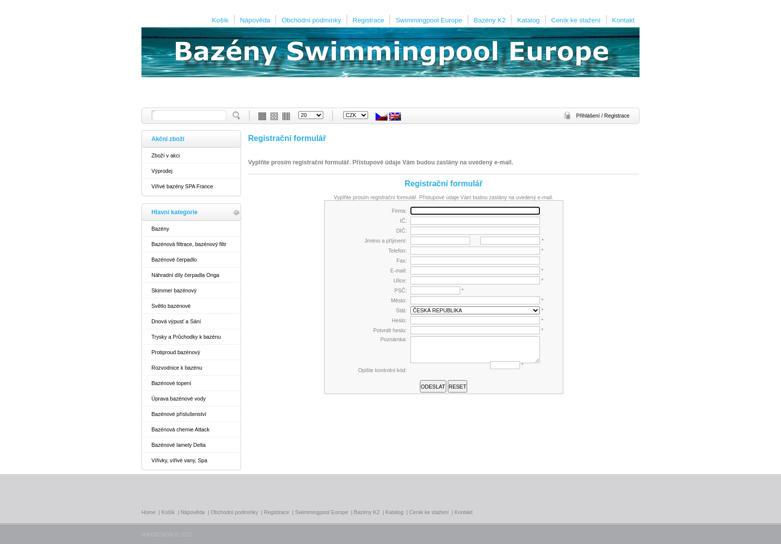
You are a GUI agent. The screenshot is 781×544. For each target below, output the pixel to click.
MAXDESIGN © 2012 (166, 535)
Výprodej (161, 171)
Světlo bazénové (171, 306)
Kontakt (623, 20)
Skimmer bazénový (174, 290)
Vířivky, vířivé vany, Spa (179, 460)
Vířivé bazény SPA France (182, 186)
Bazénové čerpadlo (174, 260)
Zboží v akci (165, 155)
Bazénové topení (171, 383)
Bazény (160, 229)
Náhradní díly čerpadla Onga (185, 275)
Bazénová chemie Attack (180, 429)
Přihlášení (588, 116)
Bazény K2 (490, 20)
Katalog (528, 20)
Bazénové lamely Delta (178, 445)
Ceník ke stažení (576, 20)
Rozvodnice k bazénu (176, 368)
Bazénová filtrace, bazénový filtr (188, 244)
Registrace (369, 20)
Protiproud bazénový (175, 352)
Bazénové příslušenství (178, 414)
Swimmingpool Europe (428, 20)
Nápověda (255, 20)
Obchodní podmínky (311, 20)
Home (148, 512)
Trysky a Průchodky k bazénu (186, 337)
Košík (220, 20)
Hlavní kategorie (174, 212)
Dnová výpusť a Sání (176, 321)
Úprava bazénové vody (178, 399)
